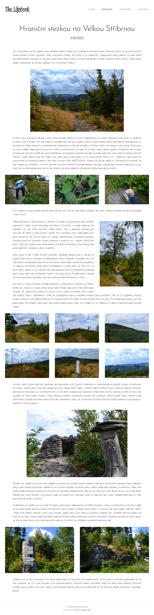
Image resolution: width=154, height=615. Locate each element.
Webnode (86, 610)
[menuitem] (97, 9)
